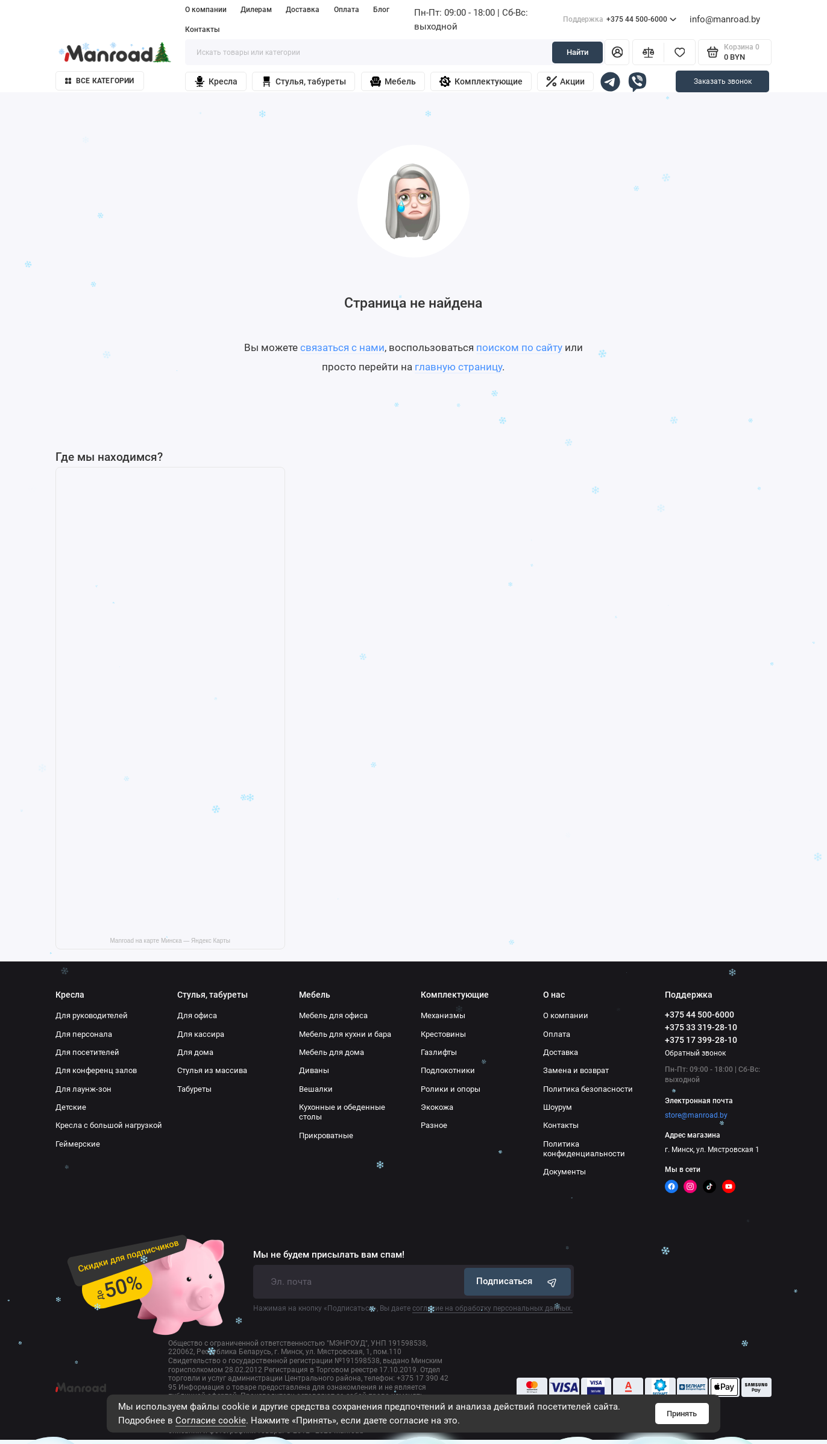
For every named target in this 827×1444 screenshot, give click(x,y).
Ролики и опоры (450, 1089)
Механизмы (443, 1015)
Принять (682, 1413)
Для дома (195, 1052)
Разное (434, 1125)
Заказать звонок (723, 81)
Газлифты (439, 1052)
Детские (70, 1107)
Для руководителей (91, 1015)
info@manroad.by (725, 19)
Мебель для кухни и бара (345, 1034)
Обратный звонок (695, 1053)
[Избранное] (679, 52)
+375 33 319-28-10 (701, 1027)
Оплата (346, 9)
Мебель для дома (331, 1052)
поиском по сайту (519, 347)
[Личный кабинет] (617, 52)
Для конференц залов (96, 1070)
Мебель (393, 81)
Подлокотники (448, 1070)
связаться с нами (342, 347)
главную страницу (458, 367)
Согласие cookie (210, 1420)
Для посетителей (87, 1052)
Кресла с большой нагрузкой (108, 1125)
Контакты (202, 29)
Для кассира (200, 1034)
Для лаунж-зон (83, 1089)
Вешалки (316, 1089)
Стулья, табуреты (303, 81)
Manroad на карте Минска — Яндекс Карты (170, 940)
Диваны (314, 1070)
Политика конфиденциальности (584, 1148)
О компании (206, 9)
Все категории (99, 81)
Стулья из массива (212, 1070)
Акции (565, 81)
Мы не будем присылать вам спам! (328, 1254)
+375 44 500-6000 (620, 19)
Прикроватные (326, 1135)
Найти (577, 52)
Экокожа (437, 1107)
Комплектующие (480, 81)
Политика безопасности (588, 1089)
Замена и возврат (576, 1070)
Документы (564, 1171)
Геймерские (77, 1143)
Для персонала (83, 1034)
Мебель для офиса (333, 1015)
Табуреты (194, 1089)
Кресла (215, 81)
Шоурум (557, 1107)
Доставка (302, 9)
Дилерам (256, 9)
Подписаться (517, 1282)
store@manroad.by (696, 1115)
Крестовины (443, 1034)
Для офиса (197, 1015)
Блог (381, 9)
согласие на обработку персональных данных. (492, 1308)
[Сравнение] (648, 52)
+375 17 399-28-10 (701, 1040)
